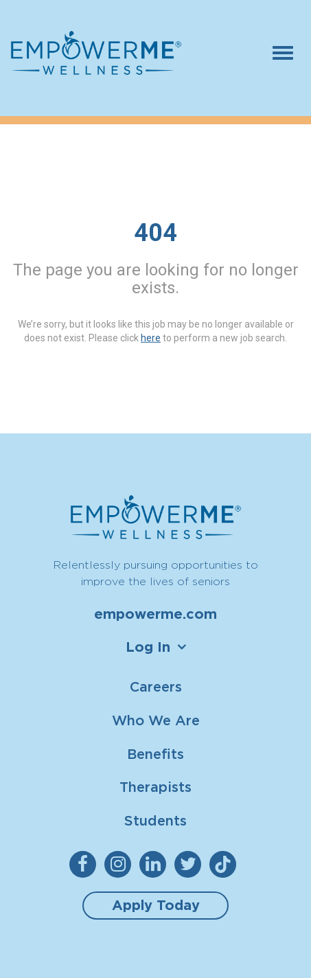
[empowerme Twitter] (190, 864)
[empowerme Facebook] (85, 864)
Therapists (155, 786)
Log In (148, 647)
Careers (156, 686)
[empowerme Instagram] (120, 864)
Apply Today (156, 905)
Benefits (155, 753)
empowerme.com (155, 614)
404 (155, 232)
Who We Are (156, 720)
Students (155, 820)
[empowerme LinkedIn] (155, 864)
